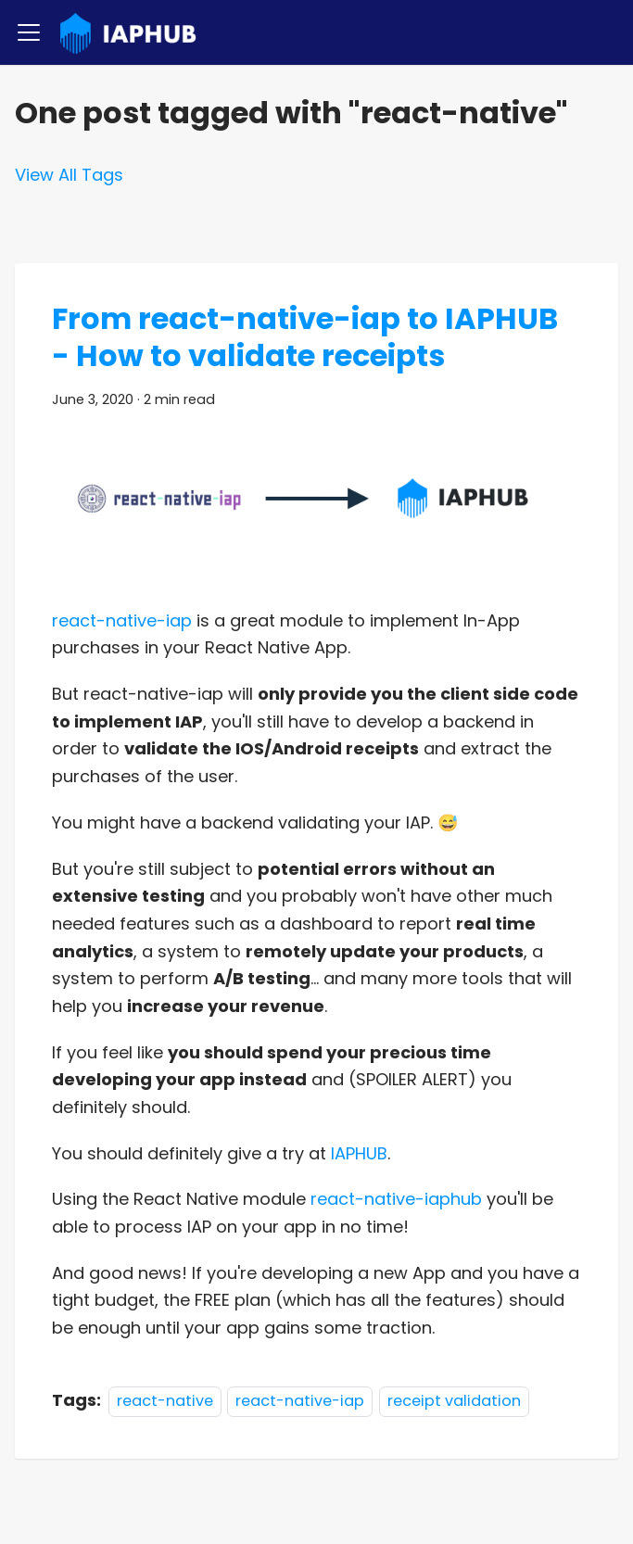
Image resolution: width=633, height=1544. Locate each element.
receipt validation (454, 1400)
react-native (165, 1400)
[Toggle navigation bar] (29, 32)
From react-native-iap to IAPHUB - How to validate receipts (305, 336)
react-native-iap (122, 620)
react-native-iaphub (396, 1198)
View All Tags (69, 174)
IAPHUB (359, 1153)
